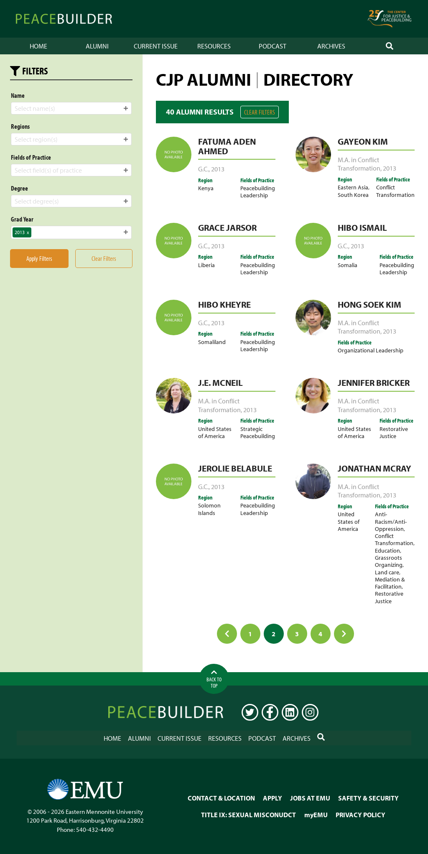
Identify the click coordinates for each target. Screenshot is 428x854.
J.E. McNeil (220, 382)
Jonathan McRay (374, 468)
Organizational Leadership (370, 350)
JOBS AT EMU (310, 798)
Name (18, 95)
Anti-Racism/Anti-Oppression (391, 521)
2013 (217, 169)
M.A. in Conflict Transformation (359, 164)
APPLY (272, 798)
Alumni (97, 46)
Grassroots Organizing (389, 560)
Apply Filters (39, 258)
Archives (331, 46)
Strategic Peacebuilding (257, 432)
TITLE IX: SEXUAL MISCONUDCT (248, 815)
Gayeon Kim (363, 141)
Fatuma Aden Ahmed (227, 146)
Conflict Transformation (395, 190)
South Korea (353, 195)
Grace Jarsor (227, 227)
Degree (19, 188)
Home (38, 46)
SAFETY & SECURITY (368, 798)
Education (387, 550)
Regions (20, 126)
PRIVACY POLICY (360, 815)
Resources (214, 46)
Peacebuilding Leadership (257, 191)
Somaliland (212, 342)
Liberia (206, 265)
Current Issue (156, 46)
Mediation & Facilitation (390, 582)
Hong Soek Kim (369, 304)
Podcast (272, 46)
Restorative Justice (394, 432)
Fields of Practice (31, 157)
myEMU (316, 815)
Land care (387, 572)
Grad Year (22, 219)
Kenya (206, 188)
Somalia (347, 265)
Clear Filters (259, 112)
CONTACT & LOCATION (221, 798)
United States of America (215, 432)
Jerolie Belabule (235, 468)
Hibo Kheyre (224, 304)
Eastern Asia (353, 187)
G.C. (203, 169)
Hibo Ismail (362, 227)
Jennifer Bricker (374, 382)
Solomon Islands (209, 508)
